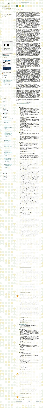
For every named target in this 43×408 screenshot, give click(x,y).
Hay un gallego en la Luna (7, 140)
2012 (4, 101)
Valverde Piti (27, 103)
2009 (4, 105)
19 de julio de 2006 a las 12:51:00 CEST (25, 350)
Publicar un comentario (21, 399)
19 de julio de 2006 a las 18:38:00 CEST (25, 393)
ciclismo (20, 103)
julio (4, 117)
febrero (5, 176)
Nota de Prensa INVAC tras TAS (7, 80)
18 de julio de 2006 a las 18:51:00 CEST (25, 130)
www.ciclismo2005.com (25, 2)
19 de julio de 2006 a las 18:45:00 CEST (25, 397)
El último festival (6, 122)
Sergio (4, 73)
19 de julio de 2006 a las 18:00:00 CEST (25, 384)
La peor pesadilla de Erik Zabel (8, 118)
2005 (4, 179)
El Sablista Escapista (23, 324)
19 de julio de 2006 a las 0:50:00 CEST (25, 281)
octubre (5, 113)
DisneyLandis (6, 129)
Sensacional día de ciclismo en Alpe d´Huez (26, 11)
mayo (5, 172)
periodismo (23, 103)
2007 (4, 108)
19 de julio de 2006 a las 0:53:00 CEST (25, 292)
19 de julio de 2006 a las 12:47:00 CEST (25, 342)
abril (4, 173)
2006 (4, 109)
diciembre (5, 110)
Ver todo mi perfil (4, 75)
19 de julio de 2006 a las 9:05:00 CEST (25, 317)
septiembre (5, 114)
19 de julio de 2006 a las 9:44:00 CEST (25, 327)
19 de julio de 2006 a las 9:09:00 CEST (25, 322)
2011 (4, 102)
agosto (5, 116)
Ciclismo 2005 (6, 4)
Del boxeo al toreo (6, 123)
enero (5, 177)
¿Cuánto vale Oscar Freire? (8, 146)
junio (5, 170)
